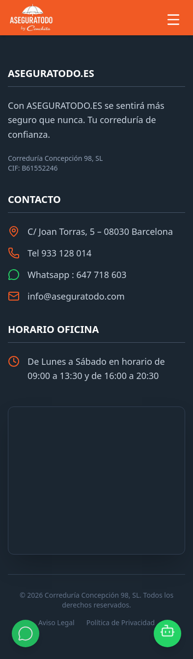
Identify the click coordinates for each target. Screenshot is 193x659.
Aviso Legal (56, 622)
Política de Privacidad (120, 622)
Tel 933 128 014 (59, 253)
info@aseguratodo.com (76, 296)
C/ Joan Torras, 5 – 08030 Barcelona (100, 231)
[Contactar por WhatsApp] (25, 633)
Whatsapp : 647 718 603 (77, 274)
